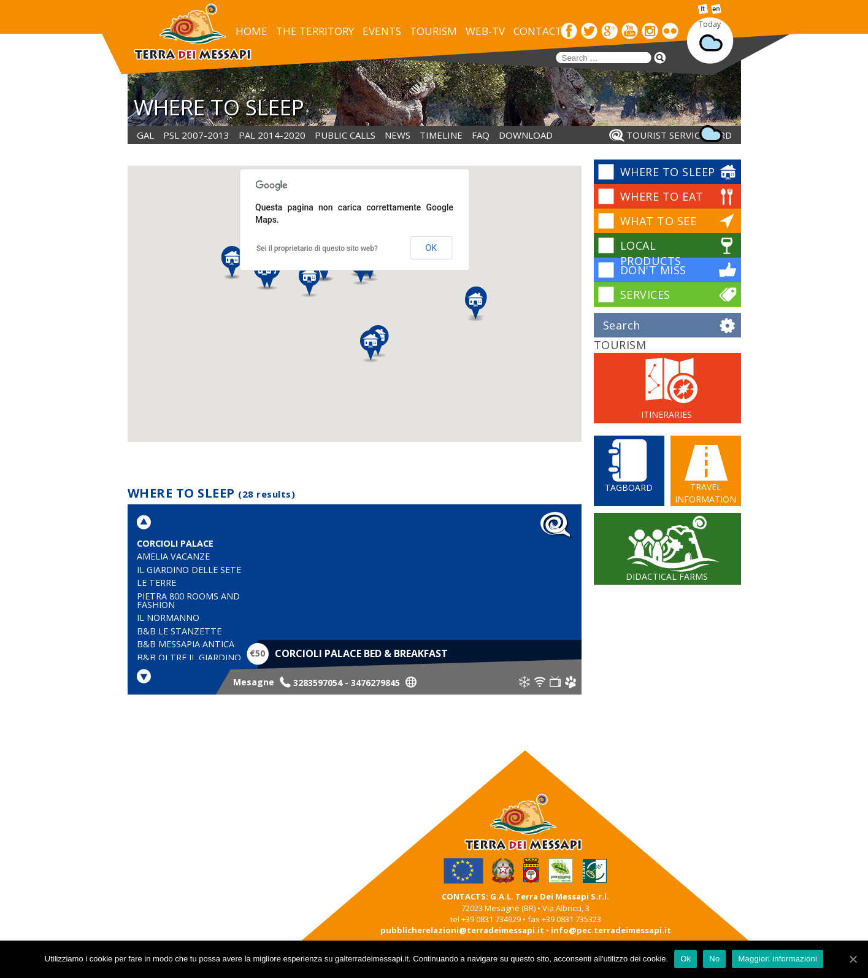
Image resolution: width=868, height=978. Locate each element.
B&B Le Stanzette (179, 631)
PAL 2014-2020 (272, 135)
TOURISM (433, 31)
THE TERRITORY (315, 31)
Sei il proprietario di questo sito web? (317, 248)
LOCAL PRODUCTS (651, 253)
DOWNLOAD (526, 135)
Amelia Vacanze (173, 556)
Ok (685, 958)
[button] (232, 263)
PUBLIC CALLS (345, 135)
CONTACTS (540, 31)
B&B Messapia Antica (185, 644)
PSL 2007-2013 (196, 135)
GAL (145, 135)
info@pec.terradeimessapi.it (611, 930)
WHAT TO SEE (658, 221)
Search (621, 325)
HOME (251, 31)
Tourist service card (679, 135)
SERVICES (645, 294)
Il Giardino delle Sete (189, 570)
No (714, 958)
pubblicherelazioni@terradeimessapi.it (462, 930)
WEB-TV (485, 31)
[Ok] (853, 959)
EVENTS (382, 31)
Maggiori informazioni (777, 958)
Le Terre (156, 582)
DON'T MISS (653, 270)
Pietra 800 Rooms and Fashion (188, 600)
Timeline (441, 135)
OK (431, 248)
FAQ (481, 135)
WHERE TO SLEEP (667, 171)
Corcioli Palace (175, 543)
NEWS (397, 135)
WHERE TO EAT (662, 196)
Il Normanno (168, 617)
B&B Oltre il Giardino (189, 657)
